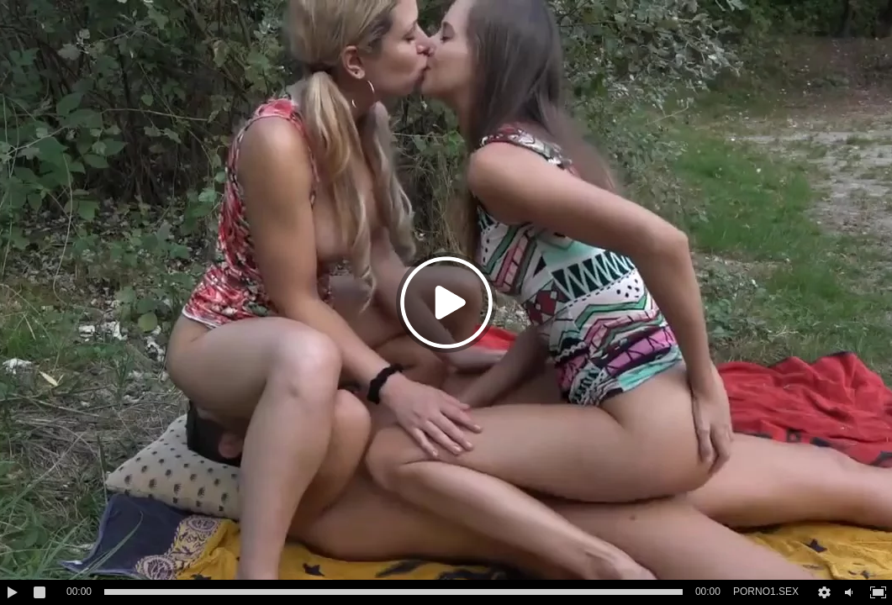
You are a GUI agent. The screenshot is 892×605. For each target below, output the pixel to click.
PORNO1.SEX (766, 591)
